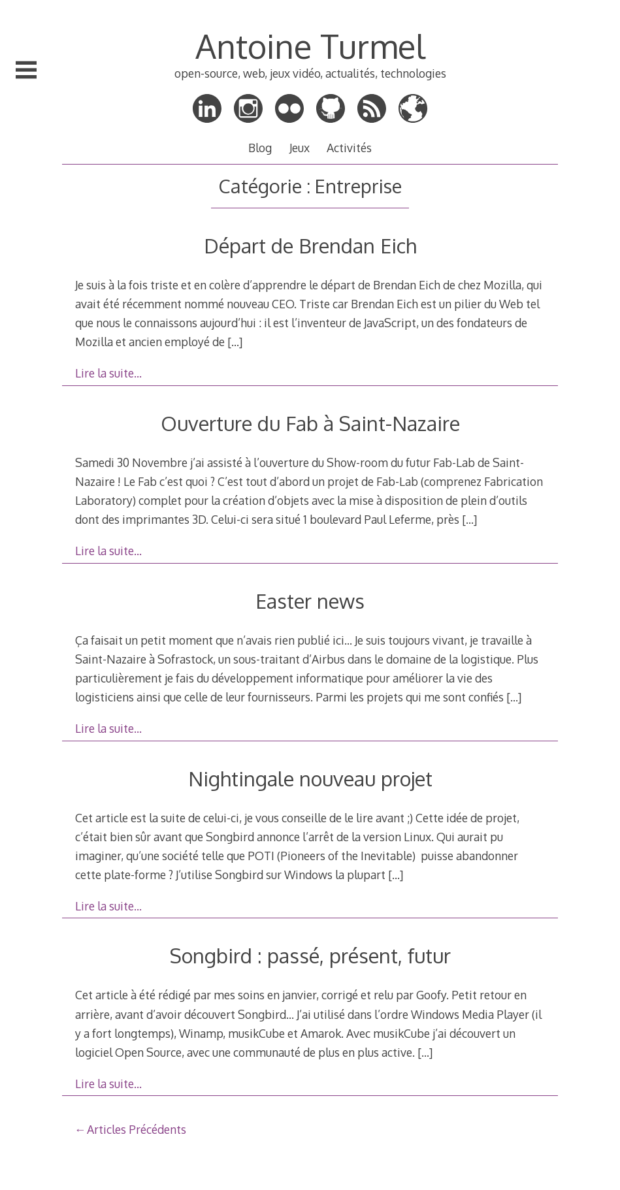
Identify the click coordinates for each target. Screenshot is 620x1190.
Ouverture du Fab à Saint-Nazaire (310, 423)
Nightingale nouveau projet (310, 778)
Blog (260, 147)
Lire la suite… (108, 373)
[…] (234, 341)
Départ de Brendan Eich (310, 245)
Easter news (310, 600)
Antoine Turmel (310, 46)
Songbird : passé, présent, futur (310, 955)
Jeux (299, 147)
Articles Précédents (136, 1129)
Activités (349, 147)
